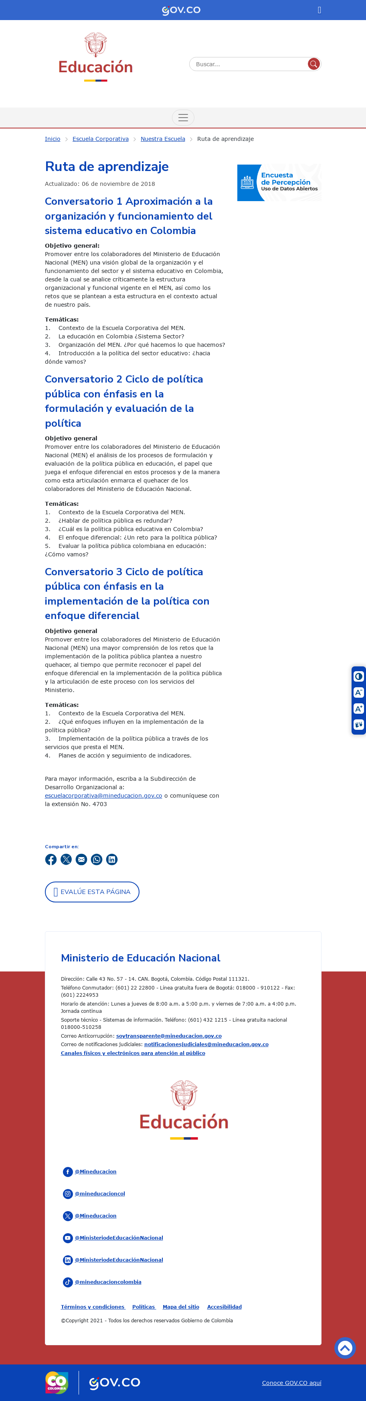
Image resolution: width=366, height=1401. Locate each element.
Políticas (144, 1306)
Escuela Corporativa (101, 138)
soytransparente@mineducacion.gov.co (169, 1036)
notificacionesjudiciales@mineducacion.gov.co (206, 1044)
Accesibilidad (224, 1306)
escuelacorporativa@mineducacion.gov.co (103, 795)
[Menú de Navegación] (183, 118)
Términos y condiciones (93, 1306)
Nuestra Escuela (163, 138)
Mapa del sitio (181, 1306)
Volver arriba (345, 1348)
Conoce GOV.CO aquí (292, 1382)
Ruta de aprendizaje (225, 138)
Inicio (53, 138)
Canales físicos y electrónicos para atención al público (133, 1053)
